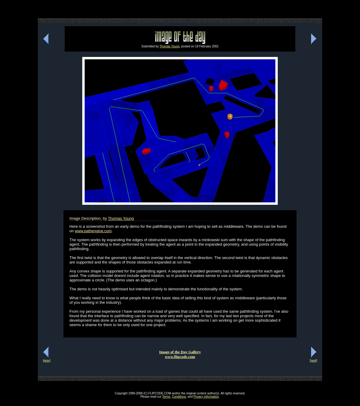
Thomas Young (170, 46)
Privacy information (206, 396)
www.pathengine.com (93, 231)
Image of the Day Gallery (180, 352)
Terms (166, 396)
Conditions (179, 396)
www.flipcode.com (180, 356)
